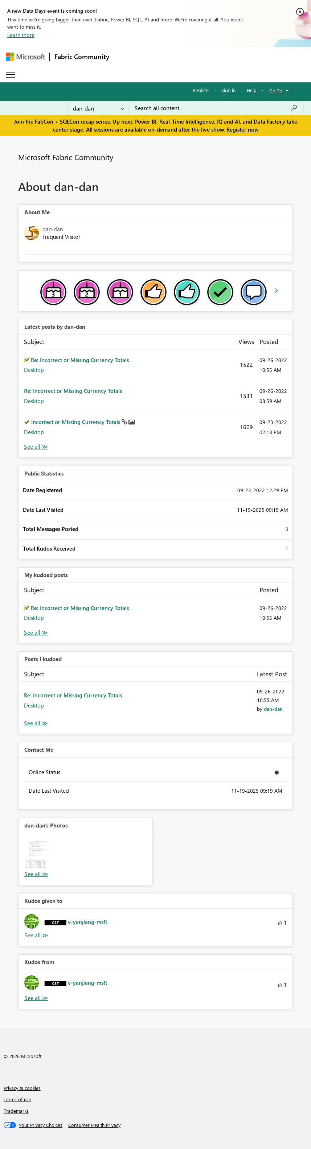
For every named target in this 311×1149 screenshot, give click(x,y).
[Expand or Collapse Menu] (10, 74)
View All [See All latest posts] (36, 447)
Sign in (228, 90)
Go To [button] (275, 90)
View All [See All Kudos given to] (36, 935)
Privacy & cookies (22, 1088)
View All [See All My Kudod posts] (36, 633)
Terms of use (17, 1099)
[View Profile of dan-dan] (273, 708)
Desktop (34, 369)
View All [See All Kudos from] (36, 998)
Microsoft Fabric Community (65, 157)
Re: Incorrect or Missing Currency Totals (80, 360)
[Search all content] (216, 108)
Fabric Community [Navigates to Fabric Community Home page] (81, 56)
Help (252, 90)
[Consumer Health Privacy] (94, 1125)
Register (201, 90)
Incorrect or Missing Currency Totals (76, 422)
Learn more (20, 34)
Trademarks (16, 1111)
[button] (39, 854)
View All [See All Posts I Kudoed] (36, 723)
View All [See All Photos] (36, 874)
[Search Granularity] (98, 108)
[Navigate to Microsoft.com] (25, 57)
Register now (242, 129)
